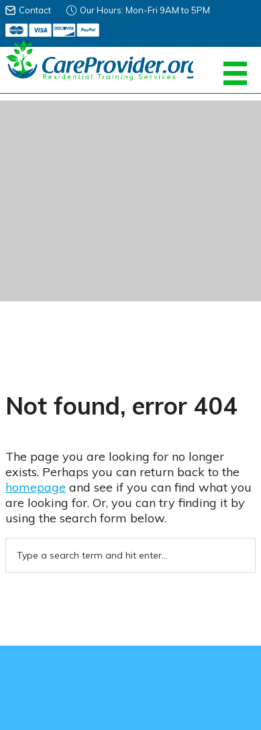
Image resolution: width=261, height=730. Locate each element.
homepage (35, 487)
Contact (35, 10)
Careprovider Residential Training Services (99, 60)
